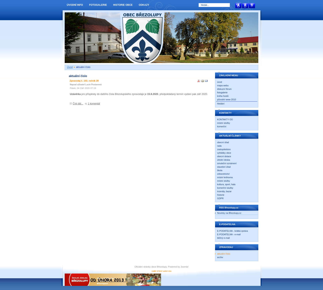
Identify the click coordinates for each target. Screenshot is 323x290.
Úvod (70, 67)
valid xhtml (156, 271)
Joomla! (185, 266)
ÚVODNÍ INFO (75, 5)
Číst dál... (78, 103)
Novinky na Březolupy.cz (229, 213)
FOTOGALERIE (98, 5)
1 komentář (94, 103)
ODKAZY (144, 5)
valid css (167, 271)
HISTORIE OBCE (122, 5)
